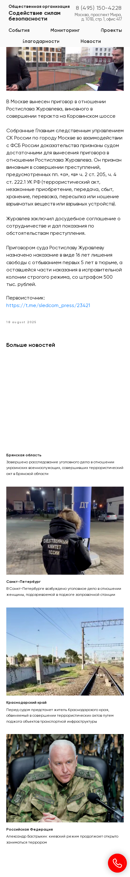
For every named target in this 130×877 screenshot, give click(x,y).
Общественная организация (39, 7)
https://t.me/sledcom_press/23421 (48, 305)
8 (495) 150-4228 (99, 8)
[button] (65, 30)
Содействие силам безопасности (34, 16)
